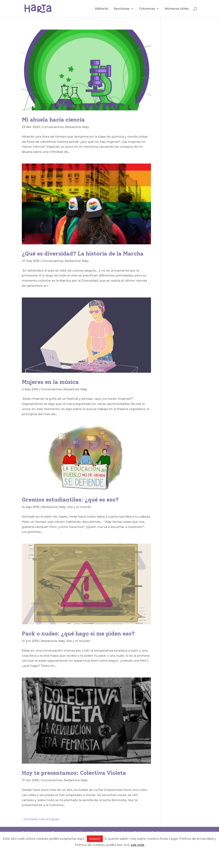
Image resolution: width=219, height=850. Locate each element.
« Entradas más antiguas (40, 819)
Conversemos (53, 127)
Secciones (121, 9)
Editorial (101, 9)
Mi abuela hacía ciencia (53, 119)
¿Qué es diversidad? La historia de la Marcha (83, 253)
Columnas (147, 9)
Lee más (137, 845)
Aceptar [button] (94, 838)
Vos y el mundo (79, 507)
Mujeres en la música (50, 381)
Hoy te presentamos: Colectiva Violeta (74, 772)
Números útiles (177, 9)
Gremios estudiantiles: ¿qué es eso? (70, 499)
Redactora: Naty (77, 127)
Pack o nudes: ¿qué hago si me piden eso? (78, 633)
